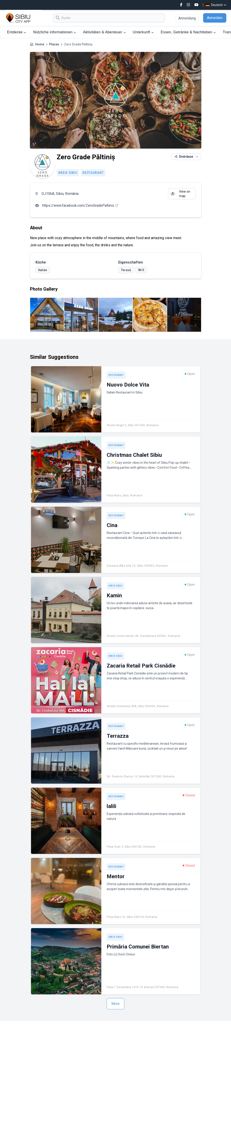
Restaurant (93, 172)
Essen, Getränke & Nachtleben (188, 32)
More (115, 1004)
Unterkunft (143, 32)
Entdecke (16, 32)
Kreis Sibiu (67, 172)
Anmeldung (187, 18)
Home (39, 44)
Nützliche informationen (54, 32)
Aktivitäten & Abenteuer (104, 32)
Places (54, 44)
